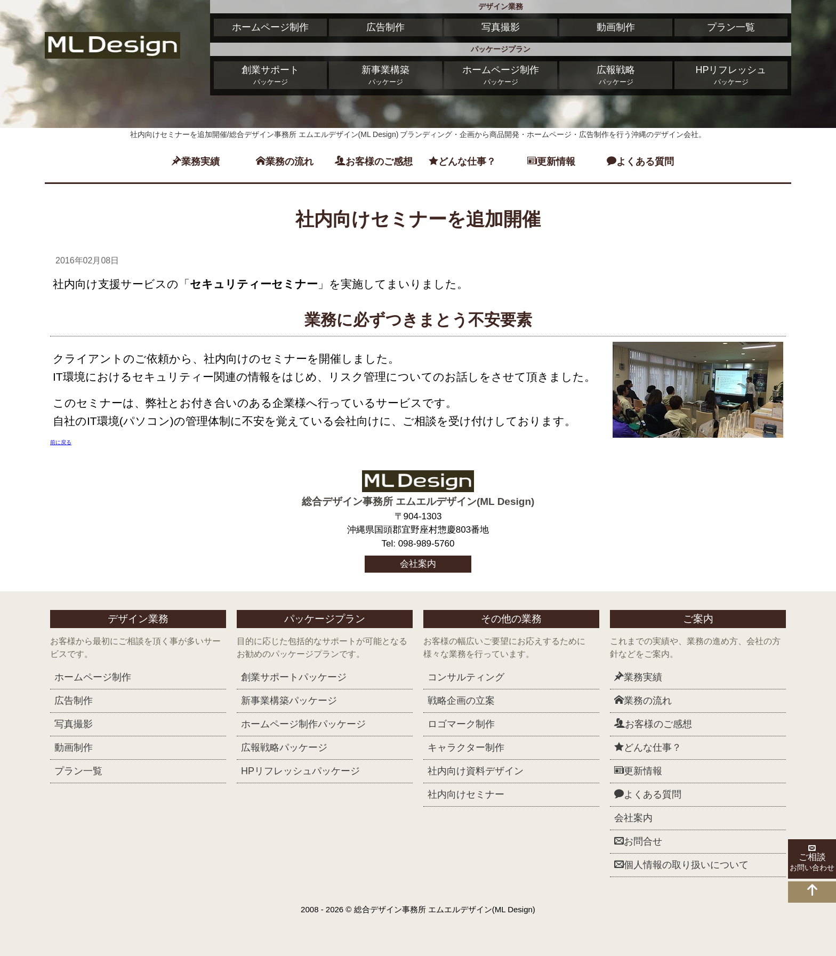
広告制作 (385, 27)
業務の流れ (285, 161)
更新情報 (551, 161)
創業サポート (270, 76)
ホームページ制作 (270, 27)
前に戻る (60, 442)
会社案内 (418, 564)
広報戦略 (615, 76)
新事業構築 (385, 76)
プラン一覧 (731, 27)
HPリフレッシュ (730, 76)
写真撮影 (500, 27)
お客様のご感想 (374, 161)
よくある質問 (640, 161)
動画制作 (616, 27)
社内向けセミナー (466, 794)
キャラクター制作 (466, 747)
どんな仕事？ (462, 161)
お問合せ (638, 841)
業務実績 (196, 161)
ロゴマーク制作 (461, 724)
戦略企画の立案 (461, 700)
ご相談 (812, 859)
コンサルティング (466, 677)
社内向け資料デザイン (476, 771)
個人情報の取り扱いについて (681, 864)
